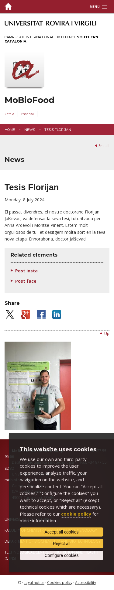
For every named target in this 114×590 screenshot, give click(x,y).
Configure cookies (61, 555)
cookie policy (76, 514)
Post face (25, 281)
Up (106, 333)
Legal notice (34, 582)
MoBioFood (29, 100)
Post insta (26, 271)
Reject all (62, 543)
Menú (95, 7)
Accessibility (85, 582)
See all (103, 145)
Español (27, 113)
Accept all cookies (61, 532)
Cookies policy (59, 582)
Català (9, 113)
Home (10, 130)
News (29, 130)
